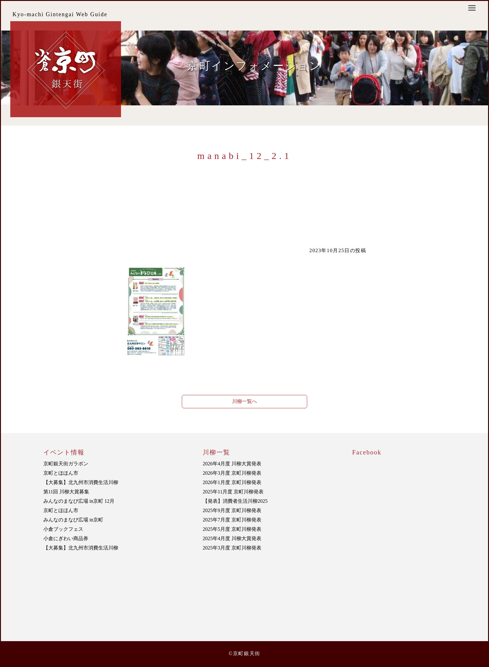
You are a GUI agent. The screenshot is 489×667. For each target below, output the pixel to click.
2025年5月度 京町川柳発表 (232, 529)
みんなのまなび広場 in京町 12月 (78, 501)
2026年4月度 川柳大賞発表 (232, 463)
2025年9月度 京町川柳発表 (232, 510)
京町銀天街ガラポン (65, 463)
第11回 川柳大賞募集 (66, 491)
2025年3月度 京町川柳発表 (232, 547)
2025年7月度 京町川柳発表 (232, 519)
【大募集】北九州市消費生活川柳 (80, 482)
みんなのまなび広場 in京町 (73, 519)
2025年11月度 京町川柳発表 (233, 491)
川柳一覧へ (244, 401)
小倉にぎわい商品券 (65, 538)
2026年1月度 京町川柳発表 (232, 482)
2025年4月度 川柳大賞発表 (232, 538)
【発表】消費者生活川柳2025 (235, 501)
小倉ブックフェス (63, 529)
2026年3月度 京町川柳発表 (232, 473)
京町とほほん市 (60, 473)
